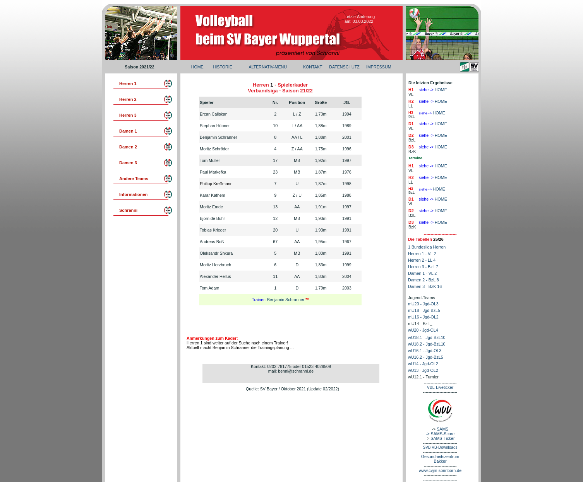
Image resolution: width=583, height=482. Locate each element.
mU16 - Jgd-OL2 (423, 317)
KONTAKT (312, 67)
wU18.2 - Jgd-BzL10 (427, 344)
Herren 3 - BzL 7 (423, 266)
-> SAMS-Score (440, 433)
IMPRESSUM (378, 67)
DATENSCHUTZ (344, 67)
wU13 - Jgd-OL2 (423, 370)
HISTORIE (222, 67)
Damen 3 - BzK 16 (425, 286)
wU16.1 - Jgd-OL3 (424, 350)
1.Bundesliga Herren (427, 247)
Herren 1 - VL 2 (422, 253)
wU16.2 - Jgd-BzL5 (425, 357)
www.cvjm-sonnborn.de (440, 470)
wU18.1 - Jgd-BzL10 (427, 337)
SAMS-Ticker (442, 438)
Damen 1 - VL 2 (422, 273)
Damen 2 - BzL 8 (423, 280)
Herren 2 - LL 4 (422, 260)
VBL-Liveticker (440, 387)
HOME (197, 67)
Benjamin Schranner (286, 299)
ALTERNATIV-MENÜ (267, 67)
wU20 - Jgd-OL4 (423, 330)
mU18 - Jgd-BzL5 (424, 310)
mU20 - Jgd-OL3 (423, 303)
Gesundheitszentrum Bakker (440, 458)
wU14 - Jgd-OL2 (423, 363)
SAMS (442, 429)
